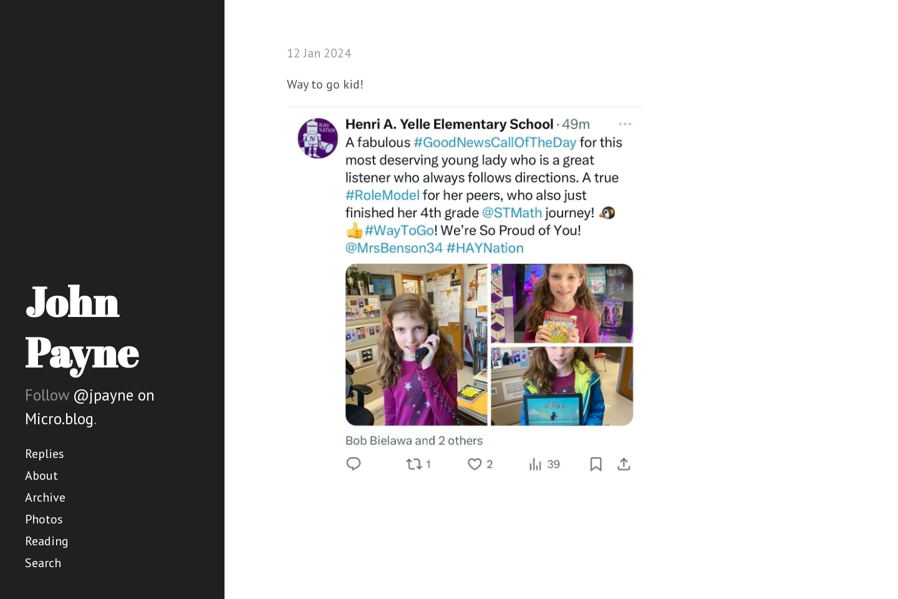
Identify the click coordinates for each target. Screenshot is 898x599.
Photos (44, 519)
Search (43, 563)
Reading (47, 541)
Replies (44, 454)
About (41, 475)
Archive (45, 497)
